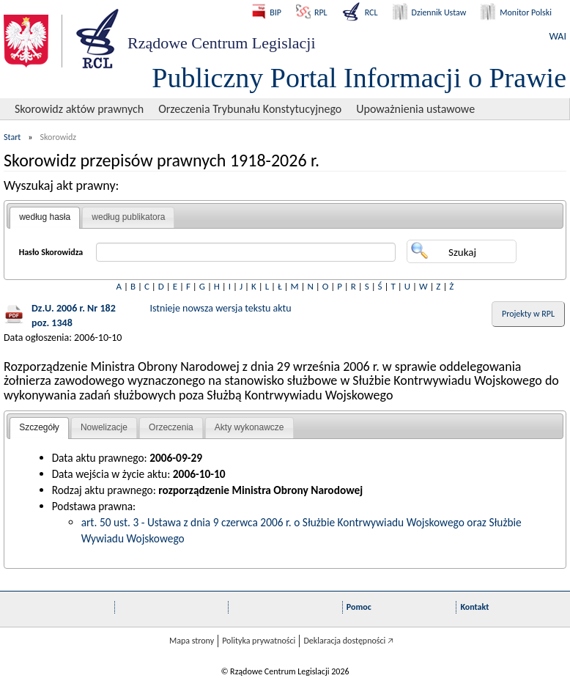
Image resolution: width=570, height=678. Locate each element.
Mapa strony (191, 640)
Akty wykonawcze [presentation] (249, 427)
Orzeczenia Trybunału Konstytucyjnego (249, 109)
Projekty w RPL (528, 314)
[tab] (45, 218)
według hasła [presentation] (44, 217)
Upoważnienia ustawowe (415, 109)
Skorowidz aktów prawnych (79, 109)
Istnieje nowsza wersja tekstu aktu (221, 308)
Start (12, 137)
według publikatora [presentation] (128, 217)
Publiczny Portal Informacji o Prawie (359, 77)
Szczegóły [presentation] (39, 427)
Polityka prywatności (258, 640)
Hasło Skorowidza (51, 252)
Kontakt (474, 607)
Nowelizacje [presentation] (104, 427)
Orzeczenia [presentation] (171, 427)
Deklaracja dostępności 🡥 (348, 640)
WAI (557, 36)
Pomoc (359, 607)
